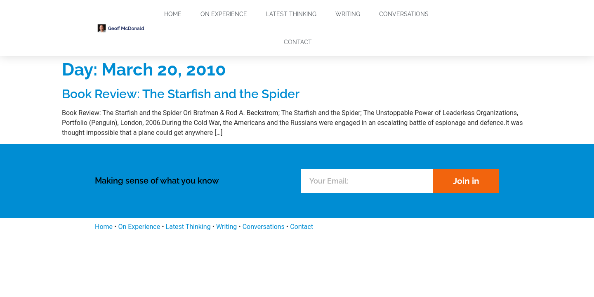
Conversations (404, 14)
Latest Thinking (291, 14)
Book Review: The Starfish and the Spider (180, 94)
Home (173, 14)
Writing (347, 14)
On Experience (223, 14)
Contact (298, 42)
